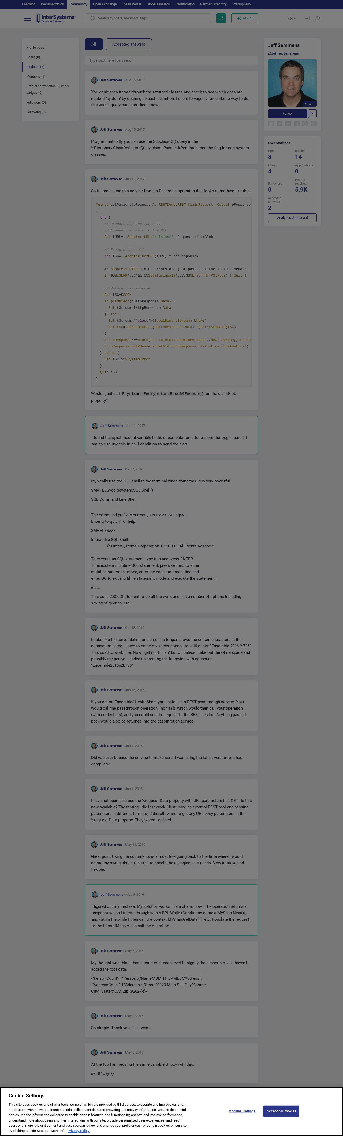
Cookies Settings (242, 1115)
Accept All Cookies (281, 1115)
